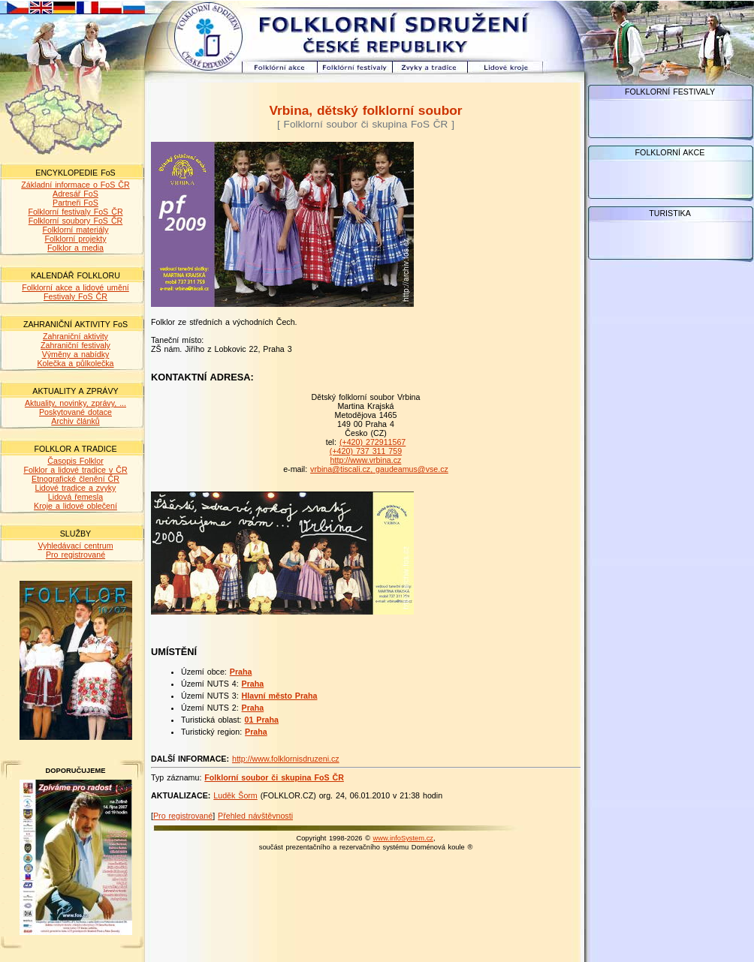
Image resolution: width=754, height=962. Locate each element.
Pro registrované (75, 554)
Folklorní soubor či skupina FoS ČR (274, 777)
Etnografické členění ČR (75, 478)
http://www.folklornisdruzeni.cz (285, 758)
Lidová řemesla (75, 496)
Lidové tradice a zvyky (75, 487)
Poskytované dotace (75, 411)
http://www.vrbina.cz (366, 459)
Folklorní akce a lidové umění (75, 287)
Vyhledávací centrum (75, 545)
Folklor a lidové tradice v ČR (75, 469)
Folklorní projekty (75, 238)
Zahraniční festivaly (75, 345)
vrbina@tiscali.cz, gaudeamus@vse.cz (379, 468)
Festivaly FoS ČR (75, 296)
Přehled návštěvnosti (255, 815)
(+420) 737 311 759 (366, 450)
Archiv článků (75, 420)
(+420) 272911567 (372, 441)
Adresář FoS (75, 193)
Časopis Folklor (75, 460)
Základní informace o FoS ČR (75, 184)
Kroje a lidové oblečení (75, 505)
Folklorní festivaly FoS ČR (75, 211)
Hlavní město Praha (280, 695)
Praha (241, 671)
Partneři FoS (75, 202)
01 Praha (262, 719)
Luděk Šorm (235, 795)
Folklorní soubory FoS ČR (76, 220)
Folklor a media (75, 247)
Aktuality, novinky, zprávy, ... (75, 402)
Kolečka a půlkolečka (75, 363)
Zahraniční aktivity (75, 336)
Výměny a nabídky (76, 354)
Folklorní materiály (75, 229)
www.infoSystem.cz (403, 838)
